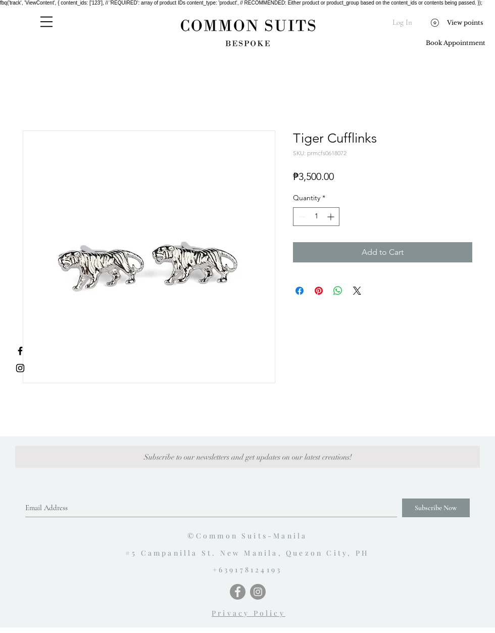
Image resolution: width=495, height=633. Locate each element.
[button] (46, 22)
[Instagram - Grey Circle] (258, 592)
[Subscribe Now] (436, 508)
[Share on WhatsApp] (338, 291)
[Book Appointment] (455, 43)
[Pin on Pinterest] (319, 291)
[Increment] (331, 216)
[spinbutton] (316, 216)
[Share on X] (357, 291)
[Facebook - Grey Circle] (237, 592)
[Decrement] (300, 216)
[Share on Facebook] (299, 291)
